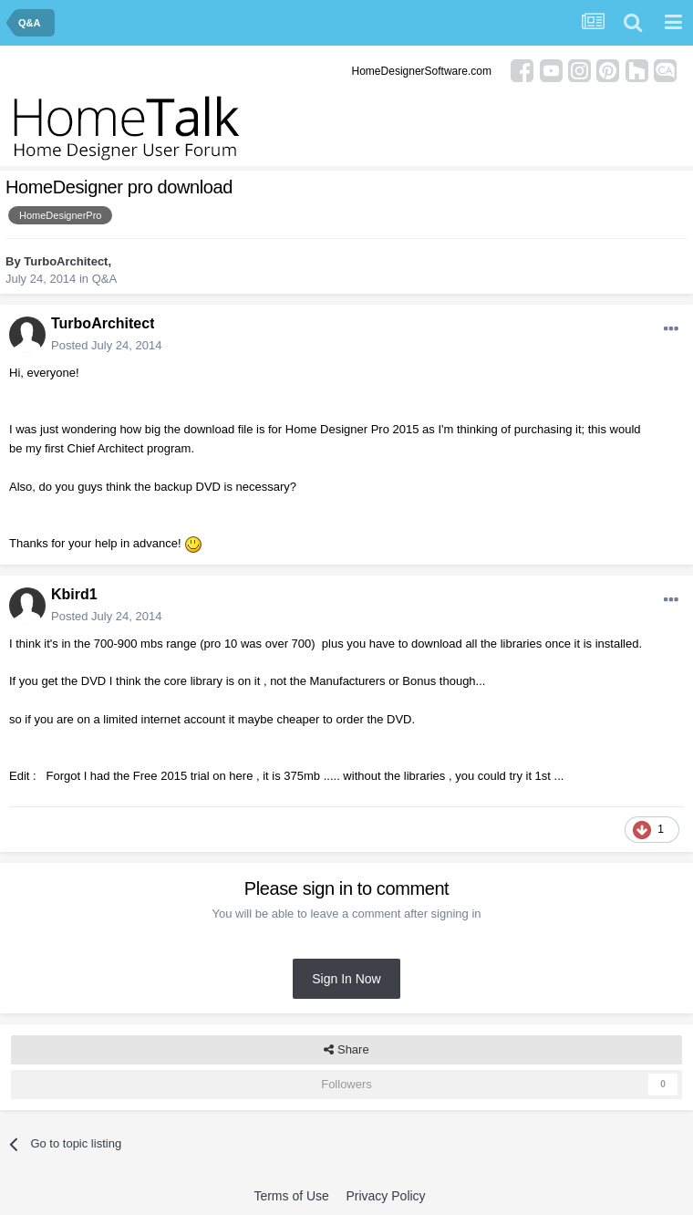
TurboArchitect (66, 261)
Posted (106, 345)
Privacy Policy (385, 1196)
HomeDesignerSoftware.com (421, 71)
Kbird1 (74, 594)
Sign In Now (346, 978)
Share (346, 1050)
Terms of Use (290, 1196)
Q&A (104, 279)
